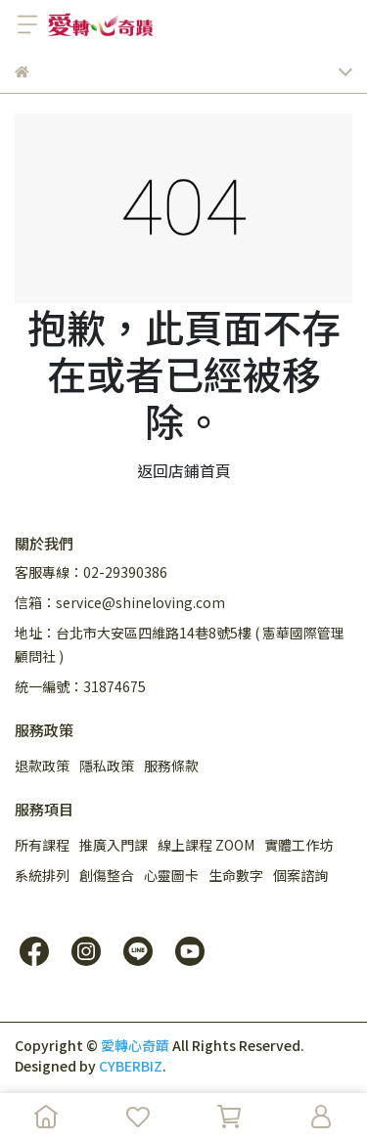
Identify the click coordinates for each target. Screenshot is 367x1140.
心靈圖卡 (171, 875)
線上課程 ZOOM (206, 845)
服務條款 (171, 765)
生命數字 (235, 875)
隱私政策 (106, 765)
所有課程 (42, 845)
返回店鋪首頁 (184, 470)
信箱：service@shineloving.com (120, 602)
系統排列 (42, 875)
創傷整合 (106, 875)
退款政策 (42, 765)
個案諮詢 (300, 875)
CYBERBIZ (130, 1065)
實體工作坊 (298, 845)
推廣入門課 (113, 845)
